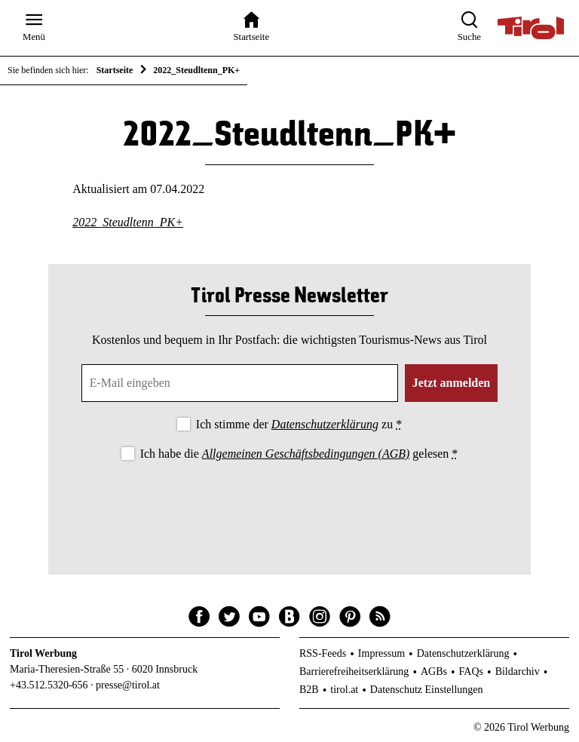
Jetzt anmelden (451, 382)
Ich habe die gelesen (299, 453)
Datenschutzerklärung (324, 424)
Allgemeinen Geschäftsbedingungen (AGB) (305, 453)
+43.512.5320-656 (49, 685)
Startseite (114, 70)
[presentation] (289, 505)
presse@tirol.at (128, 685)
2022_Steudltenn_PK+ (127, 222)
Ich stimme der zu (299, 424)
